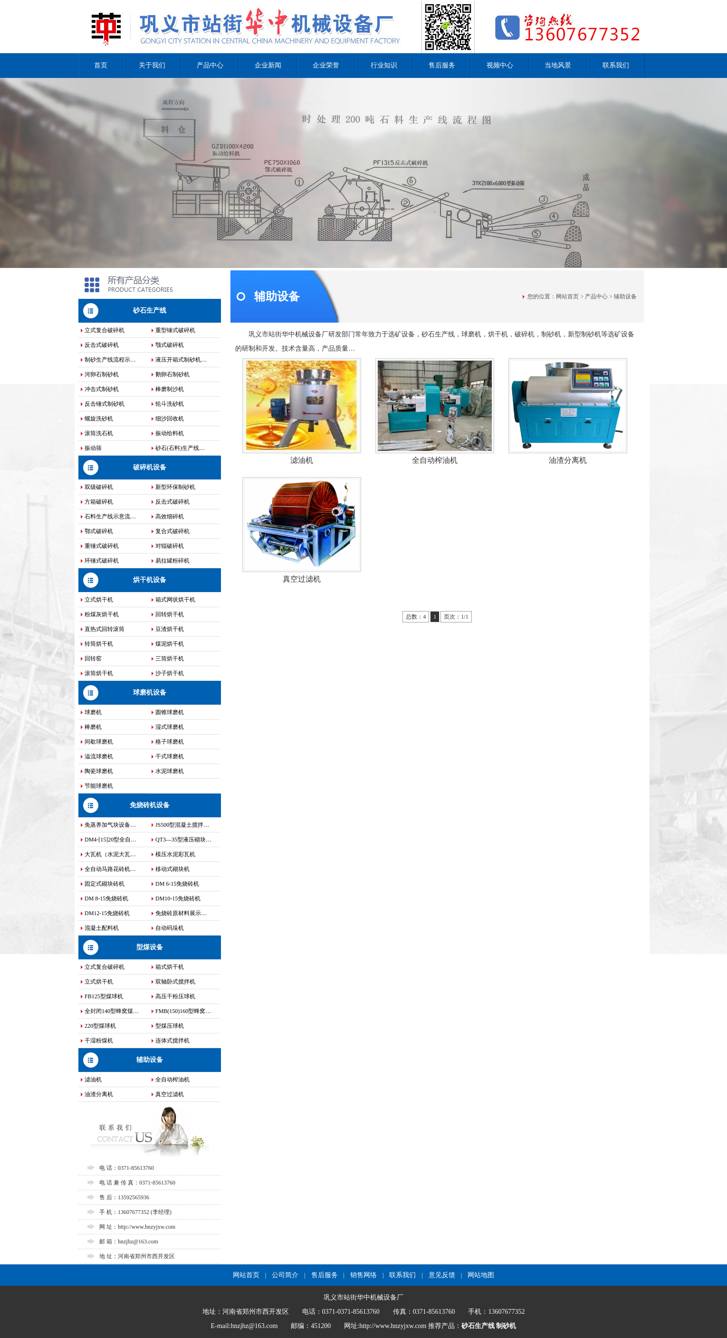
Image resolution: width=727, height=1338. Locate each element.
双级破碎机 (99, 487)
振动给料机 (169, 433)
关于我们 (152, 65)
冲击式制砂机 (102, 389)
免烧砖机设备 (150, 805)
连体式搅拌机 (172, 1040)
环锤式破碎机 (102, 560)
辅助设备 (149, 1059)
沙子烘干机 (169, 673)
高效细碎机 (169, 516)
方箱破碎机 (99, 501)
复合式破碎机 (172, 531)
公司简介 (285, 1275)
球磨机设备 (149, 692)
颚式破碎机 (169, 345)
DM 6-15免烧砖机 (177, 883)
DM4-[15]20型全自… (110, 839)
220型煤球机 (100, 1026)
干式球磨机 (169, 756)
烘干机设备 (149, 579)
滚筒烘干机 (99, 673)
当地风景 (558, 65)
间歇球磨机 (99, 741)
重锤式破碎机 (102, 546)
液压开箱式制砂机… (181, 359)
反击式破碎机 (102, 345)
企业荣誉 (326, 65)
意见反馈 (442, 1275)
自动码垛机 (169, 928)
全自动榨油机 (172, 1079)
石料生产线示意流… (110, 516)
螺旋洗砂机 (99, 418)
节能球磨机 (99, 786)
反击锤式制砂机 (104, 404)
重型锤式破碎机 (175, 330)
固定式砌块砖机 (104, 883)
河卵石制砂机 (102, 374)
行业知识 (384, 65)
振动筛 (93, 448)
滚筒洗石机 (99, 433)
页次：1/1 (456, 616)
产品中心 (210, 65)
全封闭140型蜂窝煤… (112, 1011)
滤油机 (93, 1079)
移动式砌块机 (172, 869)
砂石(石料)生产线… (180, 448)
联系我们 (616, 65)
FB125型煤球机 (104, 996)
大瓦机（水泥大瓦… (110, 854)
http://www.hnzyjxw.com (146, 1226)
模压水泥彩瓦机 (175, 854)
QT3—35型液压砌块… (183, 839)
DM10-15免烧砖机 (178, 898)
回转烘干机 (169, 614)
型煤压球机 (169, 1026)
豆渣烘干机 (169, 629)
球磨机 (93, 712)
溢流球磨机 (99, 756)
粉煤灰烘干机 (102, 614)
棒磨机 (93, 727)
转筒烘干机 (99, 643)
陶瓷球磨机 (99, 771)
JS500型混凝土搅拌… (182, 825)
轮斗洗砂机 (169, 404)
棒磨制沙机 (169, 389)
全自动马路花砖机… (110, 869)
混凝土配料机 (102, 928)
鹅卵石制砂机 (172, 374)
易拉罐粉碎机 (172, 560)
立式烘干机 (99, 599)
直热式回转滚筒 (104, 629)
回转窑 (93, 658)
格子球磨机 (169, 741)
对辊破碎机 (169, 546)
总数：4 (416, 616)
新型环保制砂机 (175, 487)
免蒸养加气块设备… (110, 825)
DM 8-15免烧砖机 (106, 898)
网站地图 (481, 1275)
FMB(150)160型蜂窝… (183, 1011)
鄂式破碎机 (99, 531)
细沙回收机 (169, 418)
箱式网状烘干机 (175, 599)
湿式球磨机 (169, 727)
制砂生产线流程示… (110, 359)
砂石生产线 (149, 310)
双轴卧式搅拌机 (175, 981)
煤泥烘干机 (169, 643)
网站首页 (567, 296)
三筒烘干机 (169, 658)
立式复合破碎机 (104, 330)
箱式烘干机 (169, 967)
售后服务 (442, 65)
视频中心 (500, 65)
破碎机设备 (149, 467)
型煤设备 (149, 947)
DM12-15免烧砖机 (107, 913)
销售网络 (363, 1275)
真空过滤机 (169, 1094)
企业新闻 (268, 65)
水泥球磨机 (169, 771)
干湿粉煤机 (99, 1040)
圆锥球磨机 (169, 712)
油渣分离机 (99, 1094)
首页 (100, 65)
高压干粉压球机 (175, 996)
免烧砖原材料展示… (181, 913)
